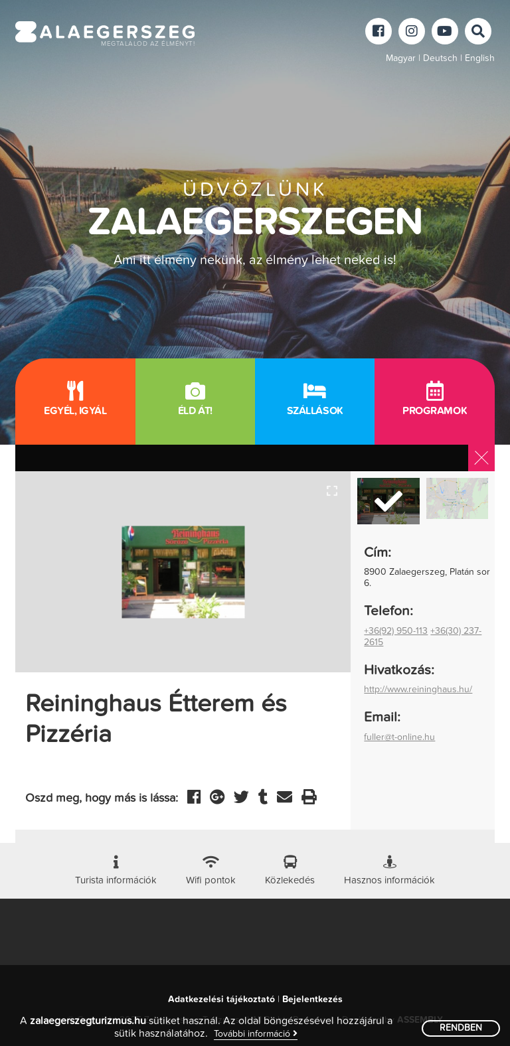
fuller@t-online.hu (399, 737)
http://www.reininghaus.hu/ (418, 689)
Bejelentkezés (312, 999)
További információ (256, 1034)
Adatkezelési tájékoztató (221, 999)
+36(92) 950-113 (396, 631)
